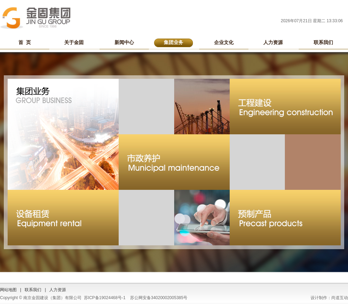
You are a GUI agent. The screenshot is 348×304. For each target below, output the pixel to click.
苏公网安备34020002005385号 (158, 297)
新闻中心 (124, 42)
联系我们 (323, 42)
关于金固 (74, 42)
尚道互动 (339, 297)
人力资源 (273, 42)
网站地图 (8, 289)
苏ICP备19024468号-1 (105, 297)
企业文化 (224, 42)
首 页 (24, 42)
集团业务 (173, 42)
